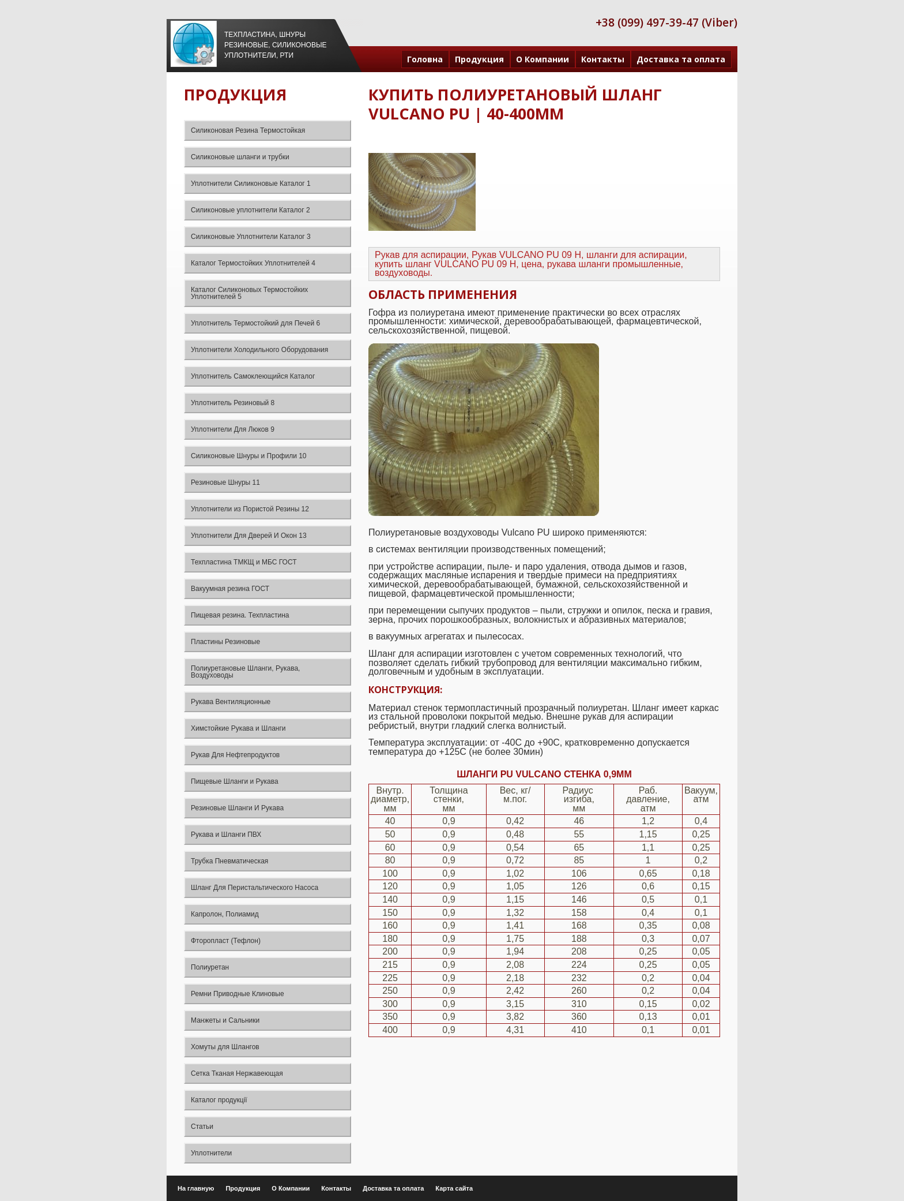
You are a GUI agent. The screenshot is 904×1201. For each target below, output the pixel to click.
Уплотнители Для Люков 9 (232, 429)
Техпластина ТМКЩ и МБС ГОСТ (244, 562)
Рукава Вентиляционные (230, 702)
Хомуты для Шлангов (225, 1047)
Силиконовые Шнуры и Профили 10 (249, 456)
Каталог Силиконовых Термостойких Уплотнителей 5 (249, 293)
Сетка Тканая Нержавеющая (237, 1073)
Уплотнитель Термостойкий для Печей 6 (255, 323)
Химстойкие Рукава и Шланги (238, 728)
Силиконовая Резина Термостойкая (248, 130)
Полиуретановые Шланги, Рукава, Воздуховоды (245, 671)
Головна (425, 59)
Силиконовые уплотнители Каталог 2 (250, 210)
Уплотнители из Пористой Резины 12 (250, 509)
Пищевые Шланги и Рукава (234, 781)
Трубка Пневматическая (229, 861)
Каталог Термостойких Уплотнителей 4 (253, 263)
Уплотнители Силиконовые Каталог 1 (251, 183)
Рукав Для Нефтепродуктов (235, 755)
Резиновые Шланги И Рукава (237, 808)
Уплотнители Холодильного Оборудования (259, 350)
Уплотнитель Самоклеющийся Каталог (253, 376)
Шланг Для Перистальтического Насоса (254, 888)
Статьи (202, 1127)
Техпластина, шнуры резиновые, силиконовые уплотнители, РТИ (275, 45)
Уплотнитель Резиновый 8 (232, 403)
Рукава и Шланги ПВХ (226, 834)
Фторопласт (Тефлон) (226, 941)
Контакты (602, 59)
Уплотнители (211, 1153)
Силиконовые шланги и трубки (240, 157)
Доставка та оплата (680, 59)
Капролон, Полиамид (225, 914)
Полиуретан (210, 967)
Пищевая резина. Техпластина (240, 615)
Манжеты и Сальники (225, 1020)
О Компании (542, 59)
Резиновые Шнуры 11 (225, 482)
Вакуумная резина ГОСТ (230, 589)
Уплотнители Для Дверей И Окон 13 (249, 536)
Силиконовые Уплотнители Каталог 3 (251, 237)
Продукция (479, 59)
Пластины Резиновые (225, 642)
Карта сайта (454, 1188)
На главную (196, 1188)
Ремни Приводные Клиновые (237, 994)
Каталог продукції (219, 1100)
